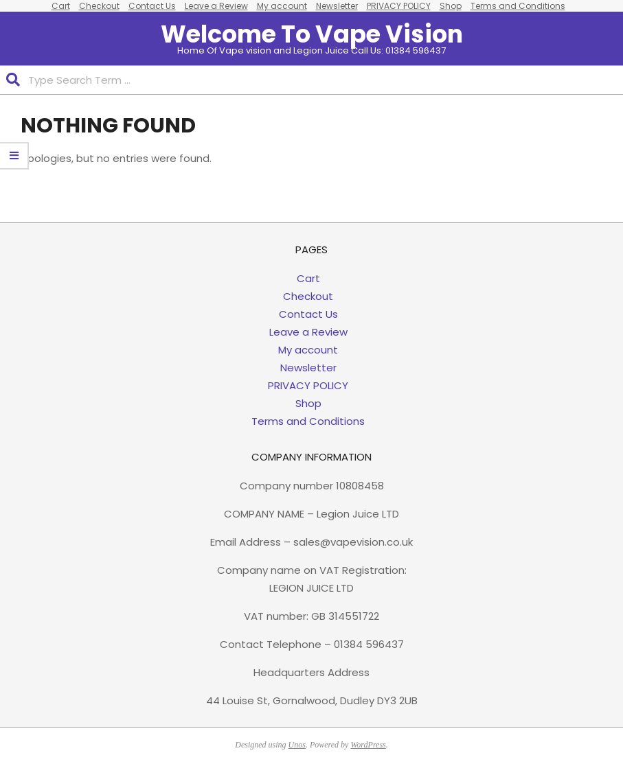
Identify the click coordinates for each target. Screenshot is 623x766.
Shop (308, 403)
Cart (308, 278)
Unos (297, 745)
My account (308, 350)
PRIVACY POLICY (308, 385)
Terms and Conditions (308, 421)
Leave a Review (308, 332)
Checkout (308, 296)
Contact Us (308, 314)
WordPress (367, 745)
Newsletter (308, 367)
